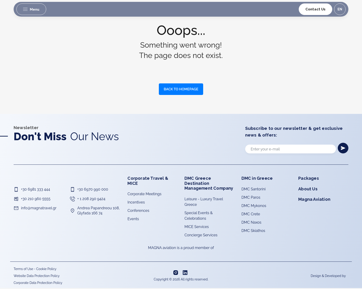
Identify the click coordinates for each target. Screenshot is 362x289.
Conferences (138, 211)
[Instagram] (176, 273)
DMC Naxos (251, 223)
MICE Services (196, 227)
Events (133, 220)
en (339, 9)
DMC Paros (250, 198)
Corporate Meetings (144, 195)
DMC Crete (250, 215)
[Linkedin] (186, 273)
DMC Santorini (253, 190)
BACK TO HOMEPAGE (181, 89)
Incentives (136, 203)
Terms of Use (23, 270)
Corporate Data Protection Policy (38, 284)
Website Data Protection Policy (37, 277)
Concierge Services (200, 236)
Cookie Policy (46, 270)
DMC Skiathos (253, 231)
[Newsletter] (342, 148)
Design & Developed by (329, 277)
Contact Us (315, 9)
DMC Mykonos (253, 206)
